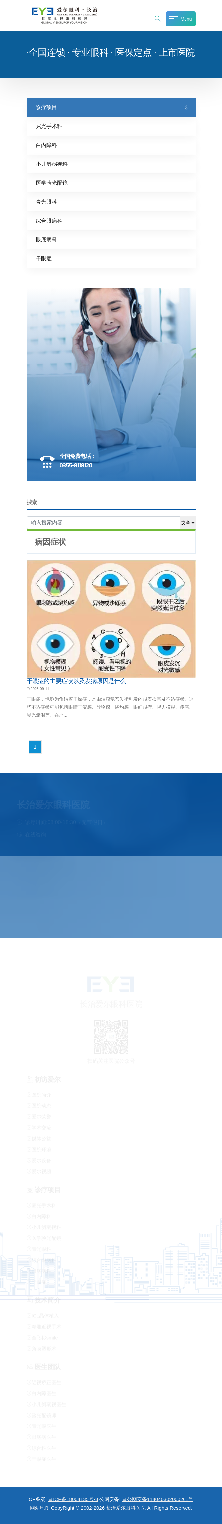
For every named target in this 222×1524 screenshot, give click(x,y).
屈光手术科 (49, 126)
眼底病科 (46, 239)
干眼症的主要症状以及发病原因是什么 (76, 681)
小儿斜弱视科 (52, 163)
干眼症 (44, 258)
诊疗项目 (46, 107)
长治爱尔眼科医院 (126, 1508)
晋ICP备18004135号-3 (73, 1499)
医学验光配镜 (52, 182)
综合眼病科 (49, 220)
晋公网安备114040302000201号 (157, 1499)
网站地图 (40, 1508)
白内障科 (46, 145)
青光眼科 (46, 201)
